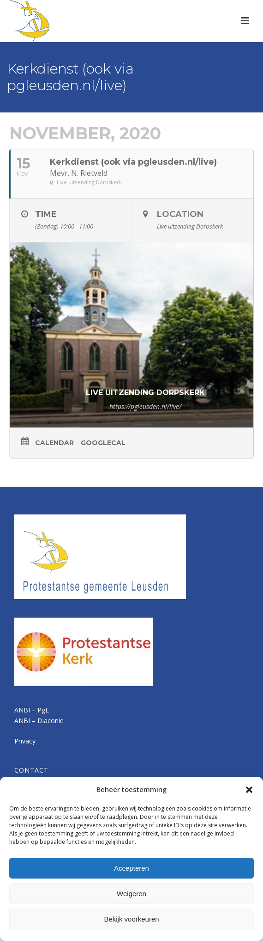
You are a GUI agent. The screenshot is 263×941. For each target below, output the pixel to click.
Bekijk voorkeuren (131, 919)
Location (180, 214)
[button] (249, 789)
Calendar (54, 443)
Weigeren (131, 894)
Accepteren (131, 868)
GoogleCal (103, 443)
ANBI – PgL (31, 710)
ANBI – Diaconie (39, 720)
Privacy (25, 741)
